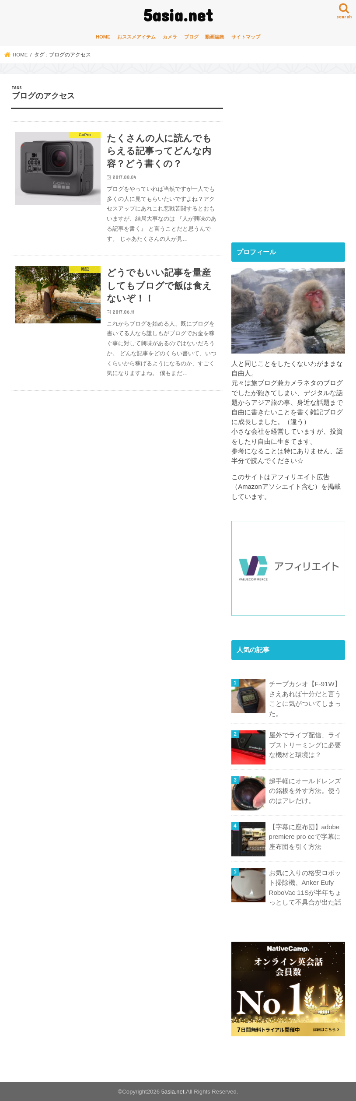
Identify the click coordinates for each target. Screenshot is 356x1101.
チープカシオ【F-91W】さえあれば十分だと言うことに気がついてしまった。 (305, 698)
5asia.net (178, 14)
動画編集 (214, 36)
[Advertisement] (293, 165)
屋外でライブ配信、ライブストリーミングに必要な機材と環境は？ (305, 744)
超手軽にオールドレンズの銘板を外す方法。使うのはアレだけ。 (305, 790)
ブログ (191, 36)
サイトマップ (245, 36)
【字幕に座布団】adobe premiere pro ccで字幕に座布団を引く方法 (304, 836)
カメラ (170, 36)
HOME (103, 36)
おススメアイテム (136, 36)
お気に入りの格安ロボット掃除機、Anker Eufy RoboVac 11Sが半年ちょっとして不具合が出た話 (305, 887)
